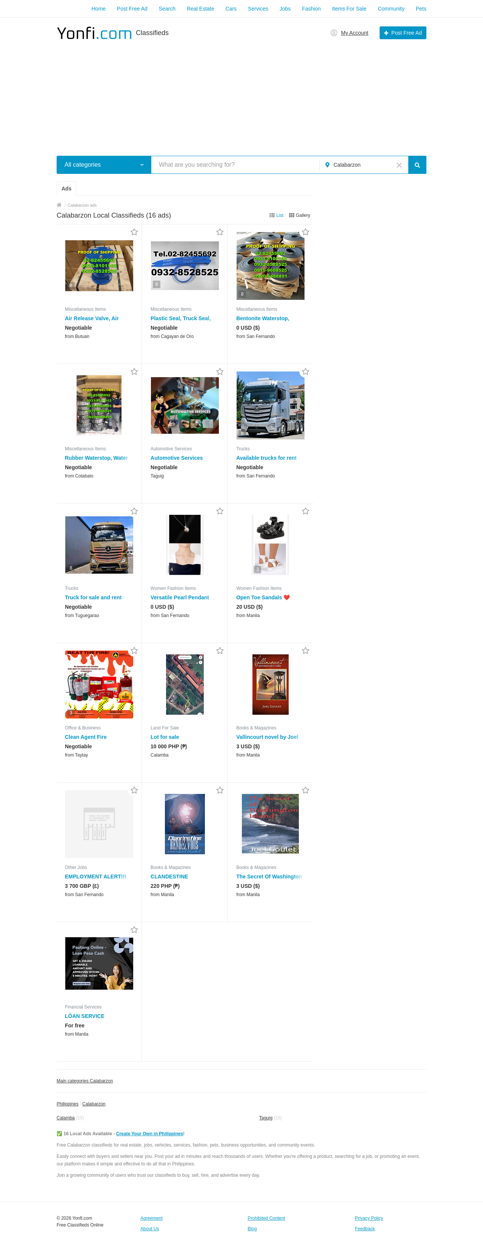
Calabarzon (93, 1104)
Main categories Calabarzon (85, 1081)
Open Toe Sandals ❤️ (263, 597)
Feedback (365, 1228)
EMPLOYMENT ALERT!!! (95, 876)
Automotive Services (177, 458)
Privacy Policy (369, 1218)
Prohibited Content (266, 1218)
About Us (149, 1228)
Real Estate (200, 9)
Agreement (151, 1218)
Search (167, 9)
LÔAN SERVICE (85, 1016)
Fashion (311, 9)
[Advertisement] (241, 93)
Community (391, 9)
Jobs (285, 9)
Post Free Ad (132, 9)
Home (98, 9)
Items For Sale (349, 9)
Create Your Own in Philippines (149, 1133)
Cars (231, 9)
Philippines (67, 1104)
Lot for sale (165, 737)
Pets (421, 9)
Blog (252, 1228)
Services (258, 9)
